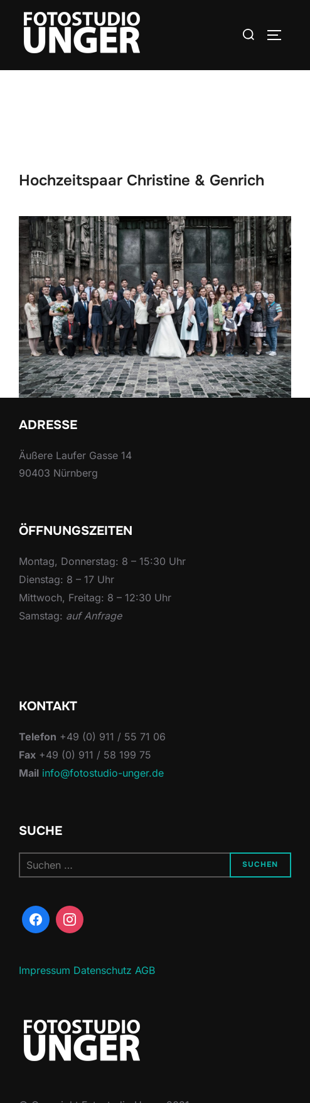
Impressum (44, 970)
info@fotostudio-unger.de (103, 773)
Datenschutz (102, 970)
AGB (145, 970)
